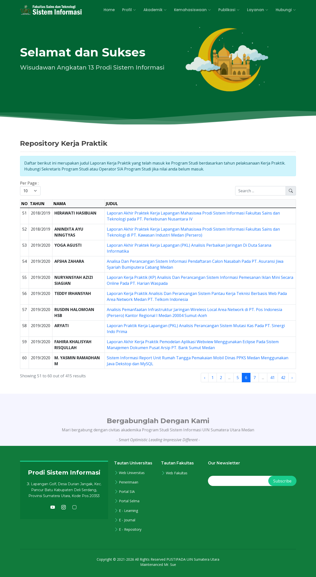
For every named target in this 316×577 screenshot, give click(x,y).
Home (109, 9)
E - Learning (128, 510)
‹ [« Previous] (204, 377)
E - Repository (130, 529)
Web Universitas (132, 473)
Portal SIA (127, 491)
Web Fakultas (176, 473)
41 (272, 377)
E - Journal (127, 520)
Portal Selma (129, 501)
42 (283, 377)
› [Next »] (292, 377)
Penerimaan (128, 482)
